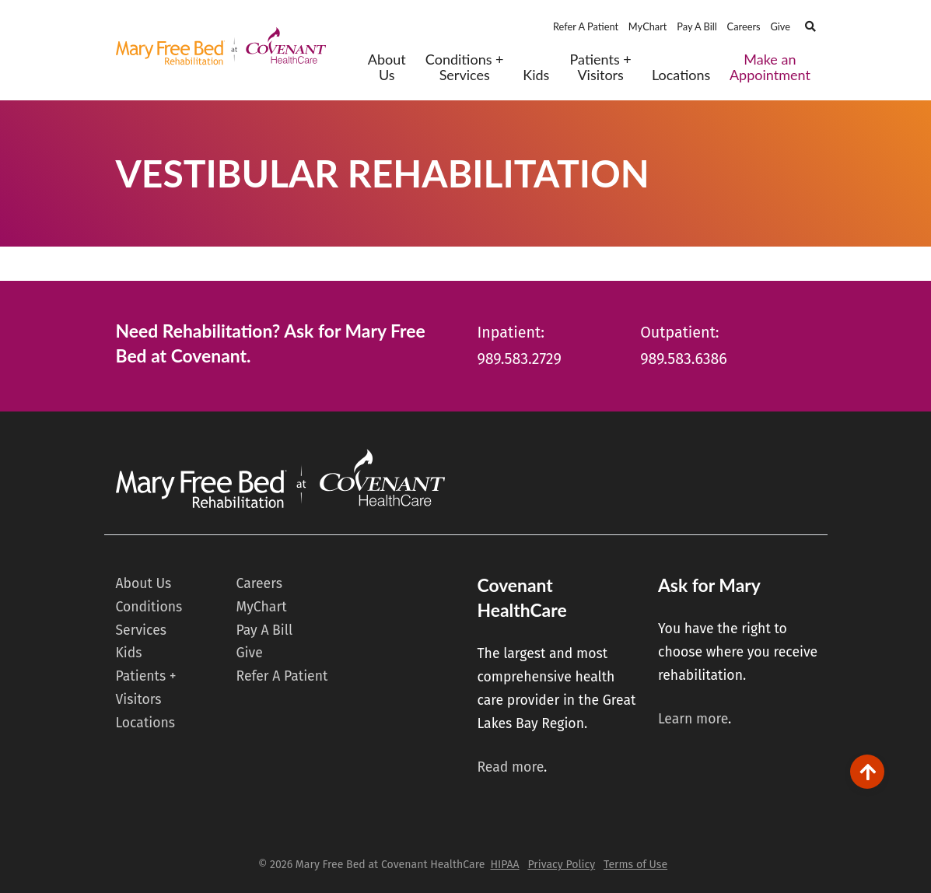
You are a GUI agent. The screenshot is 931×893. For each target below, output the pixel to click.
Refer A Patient (585, 26)
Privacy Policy (561, 864)
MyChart (647, 26)
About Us (387, 67)
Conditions (149, 607)
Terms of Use (635, 864)
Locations (681, 75)
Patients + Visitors (601, 67)
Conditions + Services (464, 67)
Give (780, 26)
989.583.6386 (683, 359)
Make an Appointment (770, 67)
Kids (536, 75)
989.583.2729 (520, 359)
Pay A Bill (697, 26)
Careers (744, 26)
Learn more (693, 719)
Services (141, 630)
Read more (510, 767)
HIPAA (504, 864)
